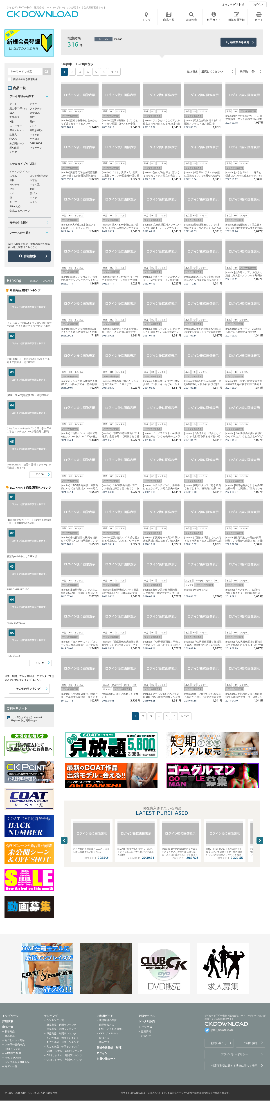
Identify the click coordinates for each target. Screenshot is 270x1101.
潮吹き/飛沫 (36, 130)
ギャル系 (35, 184)
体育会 (33, 180)
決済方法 (104, 1037)
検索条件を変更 (239, 42)
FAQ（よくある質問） (111, 1029)
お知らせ (146, 1035)
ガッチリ (14, 184)
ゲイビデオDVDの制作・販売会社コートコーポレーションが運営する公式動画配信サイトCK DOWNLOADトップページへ (43, 14)
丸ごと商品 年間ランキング (63, 1046)
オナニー (35, 104)
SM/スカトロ (16, 130)
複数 (32, 117)
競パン (33, 193)
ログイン (257, 4)
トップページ (10, 1016)
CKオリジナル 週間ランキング (64, 1050)
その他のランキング (28, 688)
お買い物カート (106, 1058)
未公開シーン (16, 143)
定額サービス (147, 1016)
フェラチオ (36, 108)
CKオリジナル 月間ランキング (64, 1055)
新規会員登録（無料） (110, 1047)
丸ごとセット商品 (15, 1040)
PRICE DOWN (13, 1057)
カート (259, 19)
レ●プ (33, 125)
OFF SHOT (36, 143)
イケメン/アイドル (19, 171)
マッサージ (36, 147)
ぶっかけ (35, 134)
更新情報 (146, 1031)
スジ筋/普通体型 (39, 175)
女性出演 (14, 117)
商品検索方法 (106, 1024)
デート (13, 104)
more (40, 474)
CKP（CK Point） (109, 1033)
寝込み (13, 139)
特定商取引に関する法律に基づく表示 (234, 1065)
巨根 (11, 180)
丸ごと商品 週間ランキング (63, 1037)
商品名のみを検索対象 (25, 79)
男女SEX (35, 112)
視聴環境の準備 (108, 1020)
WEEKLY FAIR (13, 1053)
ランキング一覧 (55, 1020)
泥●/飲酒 (14, 147)
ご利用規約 (250, 1043)
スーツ (13, 202)
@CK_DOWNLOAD (222, 1030)
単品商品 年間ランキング (61, 1033)
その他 (13, 152)
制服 (32, 188)
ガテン (33, 202)
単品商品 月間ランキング (61, 1029)
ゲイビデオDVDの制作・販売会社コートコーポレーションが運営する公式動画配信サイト (56, 7)
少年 (11, 188)
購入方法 (104, 1042)
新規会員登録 (236, 19)
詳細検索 (30, 256)
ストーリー (15, 125)
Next (259, 840)
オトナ (33, 197)
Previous (64, 840)
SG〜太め (14, 206)
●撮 (11, 121)
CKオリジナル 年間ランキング (64, 1059)
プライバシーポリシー (234, 1054)
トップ (146, 20)
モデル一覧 (11, 1066)
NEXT (114, 72)
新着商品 (10, 1031)
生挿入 (13, 134)
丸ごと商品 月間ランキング (63, 1042)
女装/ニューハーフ (19, 210)
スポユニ (14, 193)
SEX (11, 112)
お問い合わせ (219, 1043)
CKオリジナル (12, 1049)
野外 (32, 121)
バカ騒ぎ (35, 139)
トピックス (145, 1027)
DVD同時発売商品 (15, 1044)
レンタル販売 (147, 1021)
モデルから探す (18, 222)
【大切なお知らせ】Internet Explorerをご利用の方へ (26, 719)
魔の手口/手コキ (18, 108)
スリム (13, 175)
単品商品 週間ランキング (61, 1024)
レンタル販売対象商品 (17, 1062)
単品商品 (10, 1035)
